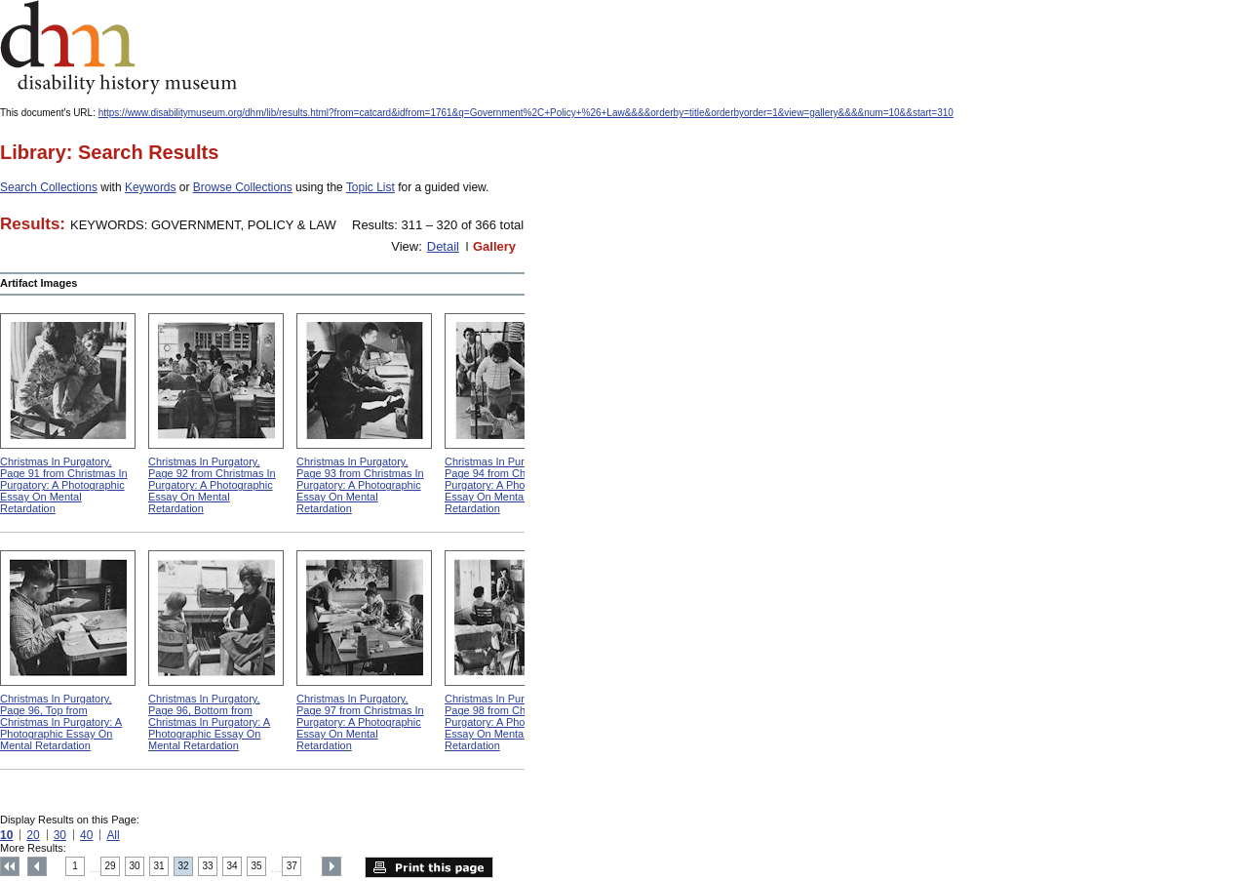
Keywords (150, 187)
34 (232, 866)
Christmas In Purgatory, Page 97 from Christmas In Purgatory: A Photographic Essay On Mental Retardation (360, 722)
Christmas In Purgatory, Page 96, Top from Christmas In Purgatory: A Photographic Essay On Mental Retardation (61, 722)
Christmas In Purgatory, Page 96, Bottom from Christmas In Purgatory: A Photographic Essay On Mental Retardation (209, 722)
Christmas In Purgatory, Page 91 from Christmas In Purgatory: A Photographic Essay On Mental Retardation (64, 485)
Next (331, 866)
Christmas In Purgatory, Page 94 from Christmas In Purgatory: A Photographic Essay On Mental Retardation (508, 485)
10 (6, 835)
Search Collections (49, 187)
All (112, 835)
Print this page (429, 867)
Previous (37, 866)
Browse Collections (242, 187)
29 (110, 866)
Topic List (370, 187)
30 (60, 835)
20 (32, 835)
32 (183, 866)
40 (86, 835)
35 (257, 866)
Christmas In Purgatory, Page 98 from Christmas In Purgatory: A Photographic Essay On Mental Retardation (508, 722)
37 (292, 866)
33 (208, 866)
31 (159, 866)
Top (10, 866)
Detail (443, 246)
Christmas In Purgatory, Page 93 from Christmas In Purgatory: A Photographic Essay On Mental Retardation (360, 485)
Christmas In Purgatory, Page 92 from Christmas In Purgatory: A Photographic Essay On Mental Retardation (212, 485)
